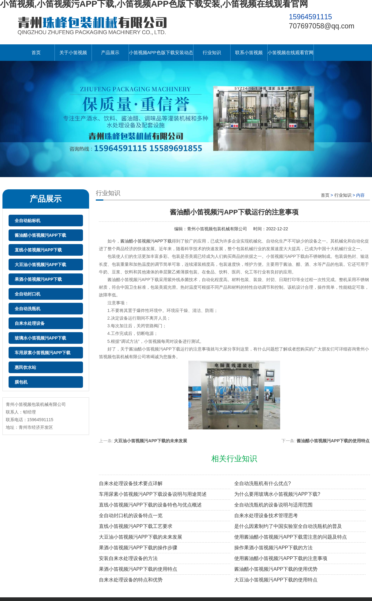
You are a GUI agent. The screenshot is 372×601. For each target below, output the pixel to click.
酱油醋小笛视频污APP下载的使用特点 (333, 440)
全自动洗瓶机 (27, 308)
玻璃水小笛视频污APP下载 (40, 338)
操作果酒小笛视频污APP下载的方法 (273, 547)
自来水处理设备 (30, 323)
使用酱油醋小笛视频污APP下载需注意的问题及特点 (290, 537)
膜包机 (21, 382)
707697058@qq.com (322, 26)
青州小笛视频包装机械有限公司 (217, 228)
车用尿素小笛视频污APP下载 (43, 352)
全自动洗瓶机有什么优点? (262, 483)
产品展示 (110, 52)
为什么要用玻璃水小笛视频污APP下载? (277, 494)
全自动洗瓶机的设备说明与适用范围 (273, 504)
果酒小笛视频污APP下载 (38, 279)
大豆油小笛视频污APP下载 (40, 264)
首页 (36, 52)
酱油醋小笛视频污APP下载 (40, 235)
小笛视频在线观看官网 (291, 52)
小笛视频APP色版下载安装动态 (161, 52)
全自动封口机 (27, 293)
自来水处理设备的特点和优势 (131, 579)
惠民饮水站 (25, 367)
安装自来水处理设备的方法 (128, 558)
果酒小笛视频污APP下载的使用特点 (138, 569)
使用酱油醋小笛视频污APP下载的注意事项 (280, 558)
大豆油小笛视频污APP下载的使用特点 (276, 579)
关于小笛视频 (73, 52)
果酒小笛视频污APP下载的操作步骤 (138, 547)
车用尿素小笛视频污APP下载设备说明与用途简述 (153, 494)
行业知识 (212, 52)
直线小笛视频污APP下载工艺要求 (135, 526)
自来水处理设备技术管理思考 (266, 515)
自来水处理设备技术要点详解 (131, 483)
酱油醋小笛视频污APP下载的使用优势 (276, 569)
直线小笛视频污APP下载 (38, 249)
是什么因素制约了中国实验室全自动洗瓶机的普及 (288, 526)
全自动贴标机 (27, 220)
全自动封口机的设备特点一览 (131, 515)
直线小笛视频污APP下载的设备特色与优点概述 (150, 504)
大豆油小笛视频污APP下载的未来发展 (150, 440)
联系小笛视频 (249, 52)
